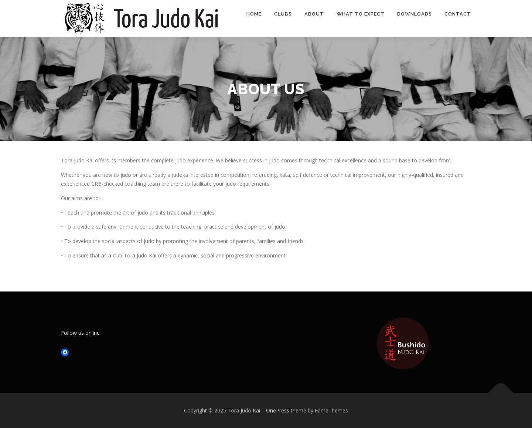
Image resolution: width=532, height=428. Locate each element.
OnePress (277, 410)
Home (254, 14)
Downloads (414, 14)
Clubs (283, 14)
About (314, 14)
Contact (457, 14)
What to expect (361, 14)
